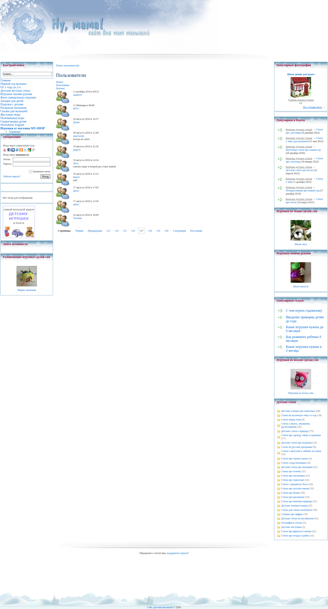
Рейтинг (60, 88)
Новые (59, 81)
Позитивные (62, 85)
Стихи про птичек (291, 471)
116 (133, 230)
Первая (79, 230)
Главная (56, 20)
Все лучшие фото (312, 107)
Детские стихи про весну (299, 170)
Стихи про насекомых (293, 475)
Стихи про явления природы (296, 501)
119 (158, 230)
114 (116, 230)
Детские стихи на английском (297, 518)
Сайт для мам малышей (160, 607)
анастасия (78, 135)
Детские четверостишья (294, 505)
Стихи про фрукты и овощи (296, 531)
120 (166, 230)
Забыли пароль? (12, 176)
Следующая (179, 230)
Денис (76, 122)
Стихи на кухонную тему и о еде (299, 415)
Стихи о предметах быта (294, 484)
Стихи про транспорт (292, 479)
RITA (76, 108)
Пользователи (71, 20)
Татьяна (77, 218)
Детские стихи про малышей (297, 467)
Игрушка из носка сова (300, 393)
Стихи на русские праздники (296, 446)
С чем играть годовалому (304, 310)
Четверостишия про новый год (302, 190)
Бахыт (76, 177)
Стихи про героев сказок (294, 458)
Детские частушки (291, 527)
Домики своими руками (301, 99)
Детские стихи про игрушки (296, 442)
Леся (75, 163)
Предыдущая (95, 230)
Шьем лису (301, 244)
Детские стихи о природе (295, 431)
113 (108, 230)
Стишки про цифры (292, 514)
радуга (76, 149)
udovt (76, 204)
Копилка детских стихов (299, 129)
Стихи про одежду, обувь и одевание (301, 435)
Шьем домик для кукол (300, 74)
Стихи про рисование (292, 497)
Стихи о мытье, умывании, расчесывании (295, 425)
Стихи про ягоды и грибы (295, 535)
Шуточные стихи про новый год (303, 149)
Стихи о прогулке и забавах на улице (301, 451)
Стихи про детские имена (295, 488)
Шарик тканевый (26, 290)
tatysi (76, 190)
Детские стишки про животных (298, 410)
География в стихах (291, 522)
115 (125, 230)
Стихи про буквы (290, 492)
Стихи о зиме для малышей (304, 140)
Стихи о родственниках (294, 462)
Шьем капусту (301, 286)
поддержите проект (177, 553)
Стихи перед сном (291, 419)
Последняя (196, 230)
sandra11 (77, 94)
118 (150, 230)
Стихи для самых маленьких (296, 509)
